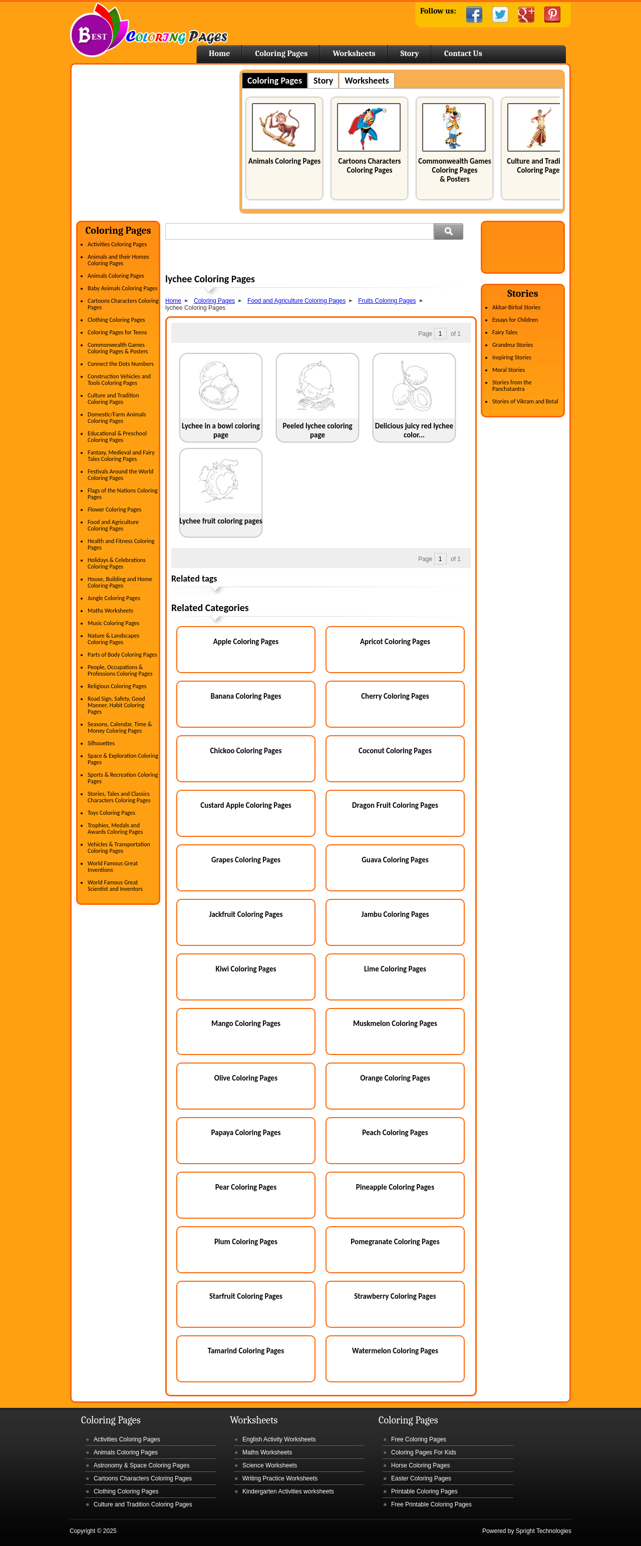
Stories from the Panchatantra (512, 385)
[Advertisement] (160, 140)
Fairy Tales (504, 332)
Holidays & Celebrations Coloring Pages (117, 563)
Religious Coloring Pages (117, 686)
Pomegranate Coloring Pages (395, 1241)
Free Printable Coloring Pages (431, 1504)
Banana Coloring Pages (245, 696)
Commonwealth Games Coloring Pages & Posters (454, 170)
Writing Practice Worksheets (279, 1478)
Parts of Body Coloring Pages (122, 654)
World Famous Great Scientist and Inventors (115, 885)
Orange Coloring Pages (395, 1078)
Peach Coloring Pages (395, 1132)
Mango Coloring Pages (245, 1023)
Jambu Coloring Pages (395, 914)
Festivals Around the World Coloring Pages (120, 474)
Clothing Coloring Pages (116, 319)
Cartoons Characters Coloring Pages (369, 166)
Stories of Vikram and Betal (525, 401)
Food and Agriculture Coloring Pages (113, 525)
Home (149, 30)
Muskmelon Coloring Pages (395, 1023)
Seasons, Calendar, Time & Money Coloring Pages (120, 727)
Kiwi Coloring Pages (245, 968)
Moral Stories (508, 369)
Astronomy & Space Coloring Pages (141, 1465)
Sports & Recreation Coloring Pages (123, 778)
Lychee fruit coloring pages (220, 521)
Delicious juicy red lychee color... (414, 430)
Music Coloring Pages (113, 623)
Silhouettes (101, 743)
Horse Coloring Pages (420, 1465)
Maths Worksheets (110, 610)
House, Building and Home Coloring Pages (120, 582)
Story (410, 53)
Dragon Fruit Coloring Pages (395, 805)
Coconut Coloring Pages (395, 750)
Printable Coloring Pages (424, 1491)
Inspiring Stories (511, 357)
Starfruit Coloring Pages (245, 1296)
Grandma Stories (512, 344)
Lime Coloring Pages (395, 968)
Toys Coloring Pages (111, 812)
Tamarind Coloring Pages (246, 1350)
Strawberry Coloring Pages (395, 1296)
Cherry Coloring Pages (395, 696)
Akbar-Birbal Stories (516, 307)
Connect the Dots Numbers (121, 363)
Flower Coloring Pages (114, 509)
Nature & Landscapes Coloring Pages (113, 639)
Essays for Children (515, 319)
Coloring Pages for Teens (117, 332)
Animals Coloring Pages (284, 161)
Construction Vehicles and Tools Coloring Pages (119, 379)
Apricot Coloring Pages (395, 641)
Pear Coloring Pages (245, 1187)
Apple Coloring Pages (246, 641)
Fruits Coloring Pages (387, 300)
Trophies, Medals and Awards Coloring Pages (115, 828)
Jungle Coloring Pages (114, 598)
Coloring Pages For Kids (423, 1452)
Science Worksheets (269, 1465)
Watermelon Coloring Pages (395, 1350)
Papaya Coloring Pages (246, 1132)
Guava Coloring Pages (395, 859)
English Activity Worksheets (279, 1439)
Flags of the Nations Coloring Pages (123, 493)
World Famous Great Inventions (113, 866)
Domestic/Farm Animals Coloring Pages (117, 417)
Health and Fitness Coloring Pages (121, 544)
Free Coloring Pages (418, 1439)
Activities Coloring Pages (117, 244)
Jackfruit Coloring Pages (245, 914)
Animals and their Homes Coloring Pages (118, 260)
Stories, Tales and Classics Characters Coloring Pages (119, 797)
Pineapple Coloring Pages (395, 1187)
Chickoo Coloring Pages (245, 750)
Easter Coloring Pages (421, 1478)
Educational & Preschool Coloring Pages (117, 436)
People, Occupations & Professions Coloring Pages (120, 670)
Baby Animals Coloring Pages (122, 288)
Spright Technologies (543, 1530)
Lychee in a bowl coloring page (221, 430)
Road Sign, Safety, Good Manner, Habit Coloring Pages (116, 705)
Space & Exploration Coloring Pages (123, 759)
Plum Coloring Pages (245, 1241)
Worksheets (354, 53)
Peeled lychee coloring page (317, 430)
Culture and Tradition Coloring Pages (540, 166)
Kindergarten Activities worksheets (288, 1491)
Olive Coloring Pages (245, 1078)
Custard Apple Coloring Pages (245, 805)
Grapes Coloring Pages (245, 859)
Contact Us (463, 53)
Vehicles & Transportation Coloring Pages (119, 847)
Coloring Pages (281, 53)
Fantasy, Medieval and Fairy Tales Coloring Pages (121, 455)
